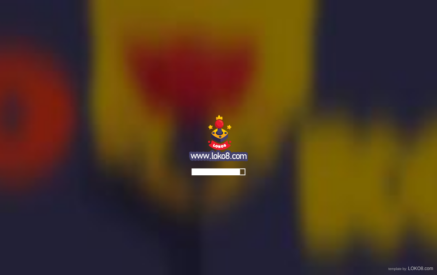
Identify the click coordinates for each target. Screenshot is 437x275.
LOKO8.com (420, 268)
